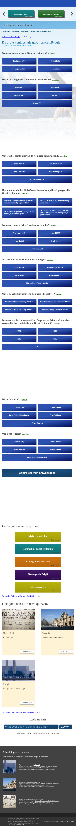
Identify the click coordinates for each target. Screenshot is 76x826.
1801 (55, 331)
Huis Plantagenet (55, 172)
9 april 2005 (19, 241)
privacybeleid (20, 824)
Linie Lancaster (19, 172)
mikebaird (37, 765)
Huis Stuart (19, 267)
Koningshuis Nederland (51, 14)
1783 (19, 339)
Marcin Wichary (38, 799)
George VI (37, 103)
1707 (37, 347)
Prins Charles (37, 423)
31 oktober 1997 (19, 61)
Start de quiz (55, 540)
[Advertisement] (38, 131)
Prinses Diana (55, 407)
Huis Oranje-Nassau (55, 267)
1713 (55, 339)
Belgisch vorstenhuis (21, 14)
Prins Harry (19, 407)
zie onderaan (70, 821)
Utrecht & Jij (8, 633)
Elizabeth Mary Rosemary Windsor (19, 302)
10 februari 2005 (37, 249)
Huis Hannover (55, 275)
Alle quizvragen (38, 587)
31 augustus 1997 (19, 69)
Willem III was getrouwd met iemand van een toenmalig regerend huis (18, 202)
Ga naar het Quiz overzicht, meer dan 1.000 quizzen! (21, 596)
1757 (19, 331)
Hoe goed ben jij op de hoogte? (14, 689)
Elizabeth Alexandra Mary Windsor (19, 310)
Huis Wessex (19, 164)
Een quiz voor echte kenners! (52, 638)
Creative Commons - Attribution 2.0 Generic (47, 766)
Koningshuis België (38, 574)
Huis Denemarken (37, 180)
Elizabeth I (19, 87)
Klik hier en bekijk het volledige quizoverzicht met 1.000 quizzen (38, 733)
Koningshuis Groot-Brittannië (38, 549)
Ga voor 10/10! (9, 638)
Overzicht (56, 591)
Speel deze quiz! (29, 16)
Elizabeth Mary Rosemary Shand (55, 310)
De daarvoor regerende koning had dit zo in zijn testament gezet (19, 213)
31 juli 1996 (55, 61)
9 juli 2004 (55, 241)
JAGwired (37, 782)
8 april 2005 (55, 233)
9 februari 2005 (19, 233)
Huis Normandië (55, 164)
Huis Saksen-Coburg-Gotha (37, 283)
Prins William (55, 415)
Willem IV (55, 87)
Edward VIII (19, 95)
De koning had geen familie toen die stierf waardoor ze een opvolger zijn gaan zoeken (54, 212)
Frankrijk (46, 633)
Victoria (55, 95)
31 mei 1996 (55, 69)
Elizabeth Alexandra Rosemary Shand (55, 302)
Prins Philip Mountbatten (19, 415)
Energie (6, 684)
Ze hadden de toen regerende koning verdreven (54, 202)
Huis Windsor (19, 275)
